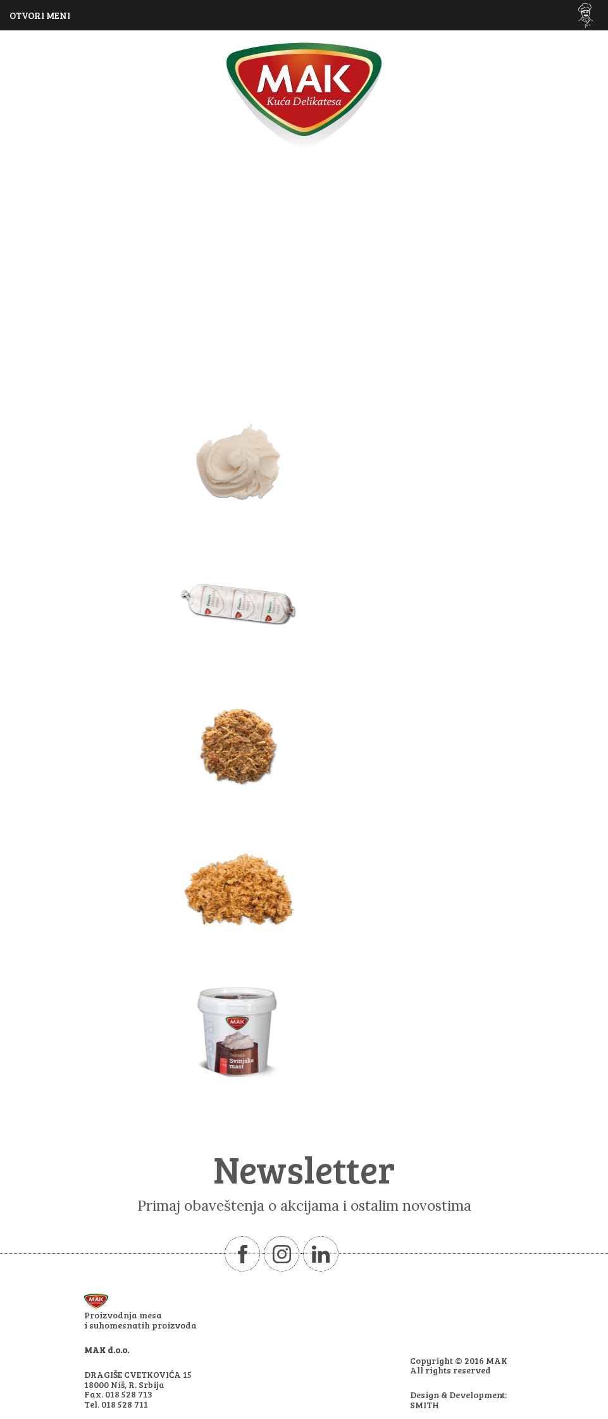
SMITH (424, 1405)
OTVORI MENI (39, 15)
